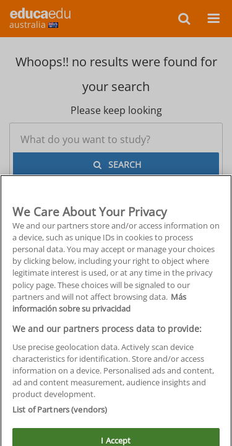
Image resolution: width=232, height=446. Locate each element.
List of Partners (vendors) (59, 418)
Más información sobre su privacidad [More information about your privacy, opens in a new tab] (99, 311)
